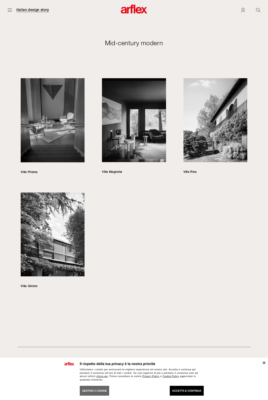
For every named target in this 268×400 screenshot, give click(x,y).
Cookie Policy (171, 376)
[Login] (243, 9)
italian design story (32, 10)
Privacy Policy (150, 376)
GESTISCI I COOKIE (94, 390)
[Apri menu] (10, 9)
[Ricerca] (258, 9)
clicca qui (102, 376)
